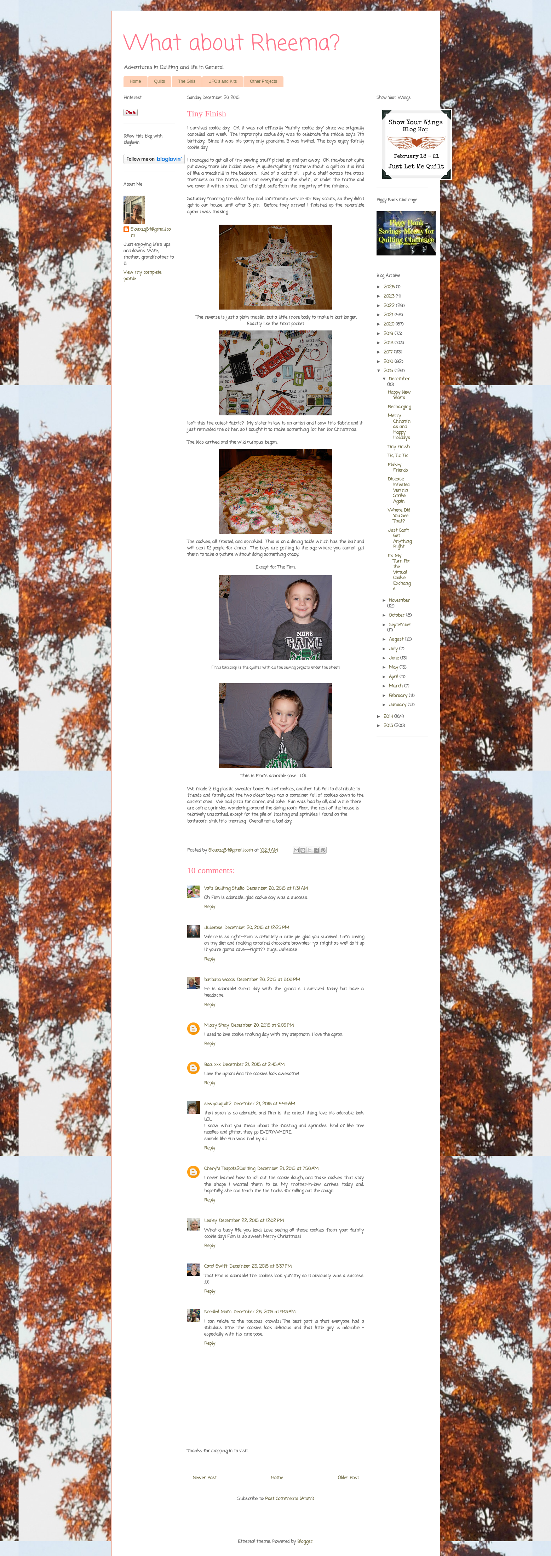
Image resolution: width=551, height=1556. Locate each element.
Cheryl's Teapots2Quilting (229, 1168)
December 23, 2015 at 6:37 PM (260, 1266)
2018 (389, 343)
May (394, 667)
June (394, 658)
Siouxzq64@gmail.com (151, 232)
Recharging (399, 407)
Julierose (213, 927)
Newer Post (205, 1478)
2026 (390, 287)
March (396, 686)
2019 (389, 333)
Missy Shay (216, 1025)
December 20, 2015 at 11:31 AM (277, 888)
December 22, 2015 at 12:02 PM (251, 1220)
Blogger (304, 1541)
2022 (390, 305)
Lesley (210, 1220)
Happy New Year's (399, 395)
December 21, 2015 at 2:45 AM (254, 1064)
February (399, 695)
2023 (390, 296)
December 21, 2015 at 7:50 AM (287, 1168)
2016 (389, 361)
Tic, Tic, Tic (398, 456)
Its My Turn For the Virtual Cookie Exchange (399, 573)
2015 (389, 371)
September (400, 625)
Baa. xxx (212, 1064)
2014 (389, 716)
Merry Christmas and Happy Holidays (399, 427)
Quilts (159, 81)
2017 (389, 352)
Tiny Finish (399, 447)
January (398, 705)
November (399, 600)
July (394, 649)
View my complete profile (142, 275)
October (397, 615)
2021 (389, 315)
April (394, 677)
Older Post (348, 1478)
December (399, 379)
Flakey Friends (398, 468)
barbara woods (219, 979)
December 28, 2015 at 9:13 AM (264, 1312)
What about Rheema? (232, 44)
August (397, 639)
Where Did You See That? (399, 516)
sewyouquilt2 (217, 1104)
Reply (209, 907)
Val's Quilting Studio (224, 888)
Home (135, 81)
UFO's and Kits (222, 81)
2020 (390, 324)
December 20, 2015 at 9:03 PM (262, 1025)
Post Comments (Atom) (289, 1499)
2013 (389, 725)
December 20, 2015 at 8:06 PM (268, 979)
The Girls (186, 81)
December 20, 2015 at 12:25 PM (256, 927)
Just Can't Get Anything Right (400, 539)
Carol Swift (215, 1266)
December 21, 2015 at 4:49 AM (264, 1104)
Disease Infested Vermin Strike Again (398, 490)
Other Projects (263, 81)
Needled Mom (217, 1312)
